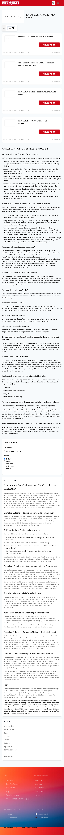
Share (21, 53)
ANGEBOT (49, 45)
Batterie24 (7, 743)
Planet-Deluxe (9, 729)
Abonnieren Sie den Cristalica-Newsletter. (35, 36)
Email (28, 53)
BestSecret (7, 753)
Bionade (7, 736)
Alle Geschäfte (11, 818)
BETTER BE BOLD (10, 750)
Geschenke (39, 788)
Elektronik (39, 791)
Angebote (39, 784)
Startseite (9, 780)
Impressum (10, 788)
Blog (7, 791)
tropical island (8, 757)
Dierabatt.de (42, 818)
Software (39, 795)
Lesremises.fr (42, 814)
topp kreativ (8, 746)
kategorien (10, 814)
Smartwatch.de (9, 726)
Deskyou (7, 740)
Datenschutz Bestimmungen (17, 799)
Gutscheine (40, 780)
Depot (6, 733)
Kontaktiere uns (12, 795)
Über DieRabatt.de (13, 784)
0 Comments (55, 53)
